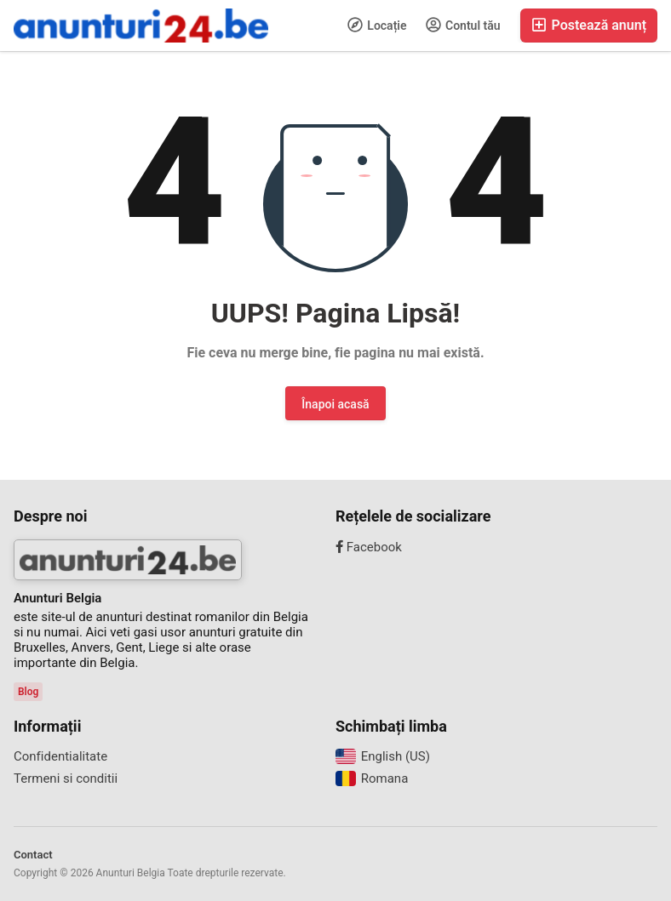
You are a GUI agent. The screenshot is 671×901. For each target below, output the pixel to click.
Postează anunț (588, 25)
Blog (28, 692)
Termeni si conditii (66, 778)
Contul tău (463, 24)
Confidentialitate (60, 756)
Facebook (369, 547)
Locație (377, 24)
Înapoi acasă (335, 404)
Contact (33, 854)
